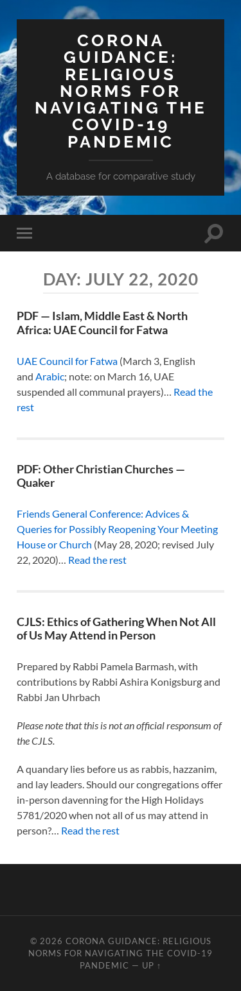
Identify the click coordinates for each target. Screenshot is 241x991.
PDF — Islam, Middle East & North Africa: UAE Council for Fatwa (102, 323)
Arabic (49, 376)
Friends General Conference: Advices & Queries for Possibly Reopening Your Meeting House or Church (117, 528)
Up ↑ (151, 965)
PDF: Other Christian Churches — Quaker (101, 476)
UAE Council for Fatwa (67, 361)
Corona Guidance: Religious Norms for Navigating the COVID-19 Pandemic (121, 90)
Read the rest (97, 560)
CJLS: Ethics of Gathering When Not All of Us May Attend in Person (116, 628)
